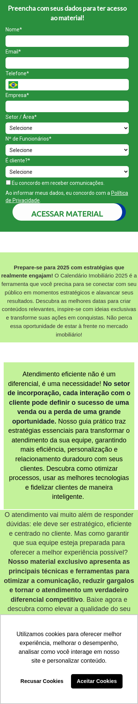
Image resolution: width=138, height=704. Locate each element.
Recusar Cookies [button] (42, 681)
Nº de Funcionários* (29, 139)
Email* (13, 52)
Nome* (14, 29)
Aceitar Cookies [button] (97, 681)
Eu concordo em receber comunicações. (55, 183)
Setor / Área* (21, 117)
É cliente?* (18, 160)
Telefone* (17, 73)
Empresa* (17, 95)
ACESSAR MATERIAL (67, 213)
